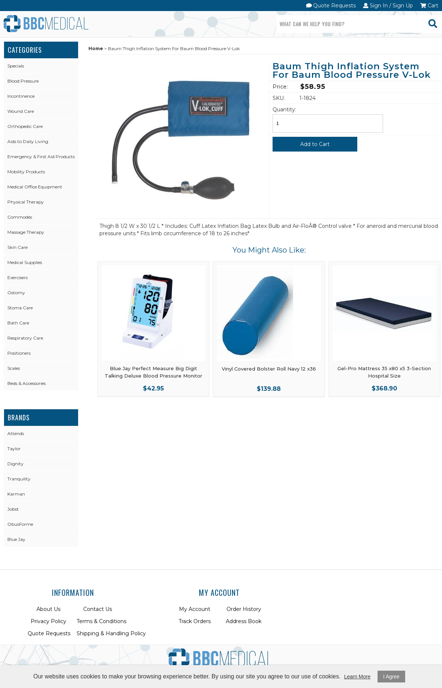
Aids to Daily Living (27, 141)
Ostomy (16, 292)
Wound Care (20, 111)
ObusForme (20, 524)
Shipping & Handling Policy (111, 633)
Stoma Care (20, 307)
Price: (280, 86)
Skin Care (17, 247)
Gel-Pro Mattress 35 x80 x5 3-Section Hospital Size (384, 372)
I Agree (391, 677)
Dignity (15, 463)
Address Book (244, 621)
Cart (429, 5)
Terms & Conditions (101, 621)
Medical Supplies (24, 262)
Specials (15, 66)
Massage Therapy (25, 232)
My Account (194, 609)
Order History (244, 609)
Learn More (357, 677)
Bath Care (18, 323)
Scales (13, 368)
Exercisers (17, 277)
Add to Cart (315, 144)
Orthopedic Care (25, 126)
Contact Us (97, 609)
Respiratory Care (25, 338)
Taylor (14, 448)
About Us (48, 609)
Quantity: (284, 109)
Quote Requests (331, 5)
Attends (15, 433)
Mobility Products (26, 171)
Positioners (19, 353)
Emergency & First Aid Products (41, 156)
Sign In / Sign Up (388, 5)
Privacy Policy (48, 621)
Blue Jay (16, 539)
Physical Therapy (25, 202)
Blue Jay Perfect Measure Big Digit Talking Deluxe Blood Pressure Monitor (153, 372)
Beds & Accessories (26, 383)
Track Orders (195, 621)
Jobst (13, 509)
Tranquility (19, 479)
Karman (16, 494)
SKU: (279, 98)
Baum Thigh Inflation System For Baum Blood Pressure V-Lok (352, 71)
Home (95, 48)
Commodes (19, 217)
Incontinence (21, 96)
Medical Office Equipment (34, 187)
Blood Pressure (23, 81)
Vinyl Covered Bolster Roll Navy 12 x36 (269, 369)
